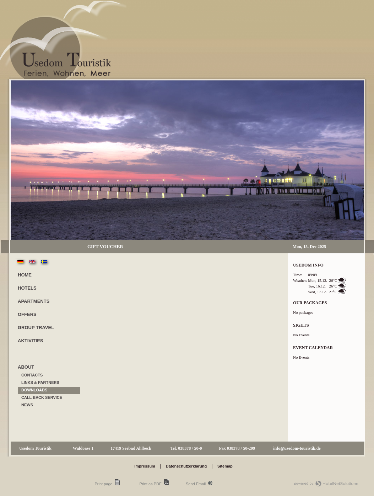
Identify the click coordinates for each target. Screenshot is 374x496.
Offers (27, 314)
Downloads (34, 390)
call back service (41, 397)
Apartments (33, 301)
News (27, 405)
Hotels (27, 288)
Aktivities (30, 340)
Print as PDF (150, 484)
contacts (32, 375)
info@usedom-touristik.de (297, 448)
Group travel (36, 327)
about (26, 367)
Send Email (196, 484)
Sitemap (225, 466)
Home (25, 275)
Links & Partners (40, 382)
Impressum (144, 466)
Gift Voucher (105, 246)
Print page (104, 484)
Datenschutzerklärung (186, 466)
